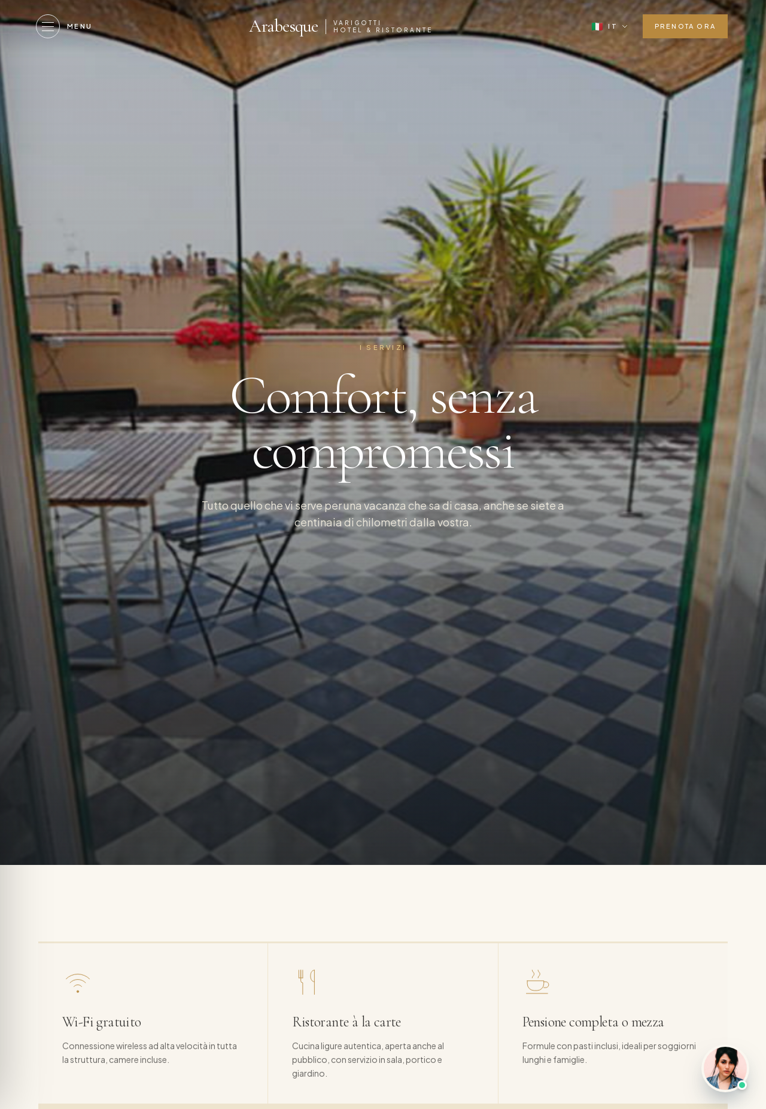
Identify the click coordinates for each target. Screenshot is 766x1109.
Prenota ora (685, 26)
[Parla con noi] (725, 1068)
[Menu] (64, 26)
